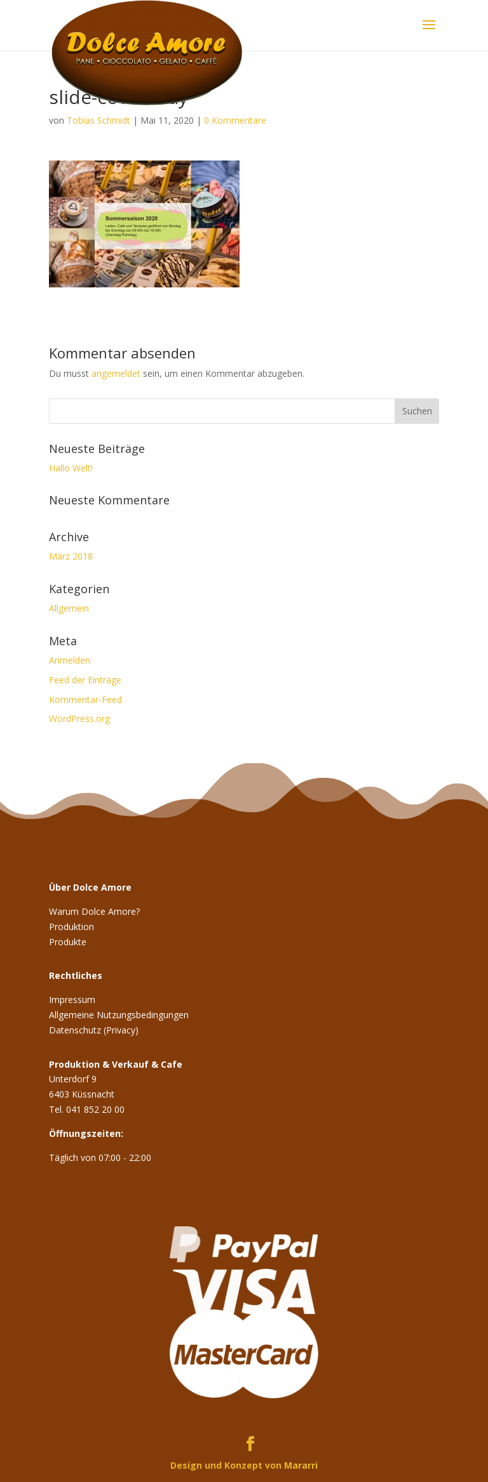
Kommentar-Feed (85, 699)
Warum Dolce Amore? (94, 911)
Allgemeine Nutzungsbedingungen (119, 1015)
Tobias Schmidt (98, 120)
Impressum (72, 999)
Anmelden (69, 660)
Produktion (71, 927)
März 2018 (71, 556)
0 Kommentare (235, 120)
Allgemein (69, 608)
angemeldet (116, 373)
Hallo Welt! (71, 468)
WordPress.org (79, 718)
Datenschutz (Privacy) (94, 1030)
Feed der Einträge (85, 680)
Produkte (67, 942)
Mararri (301, 1465)
